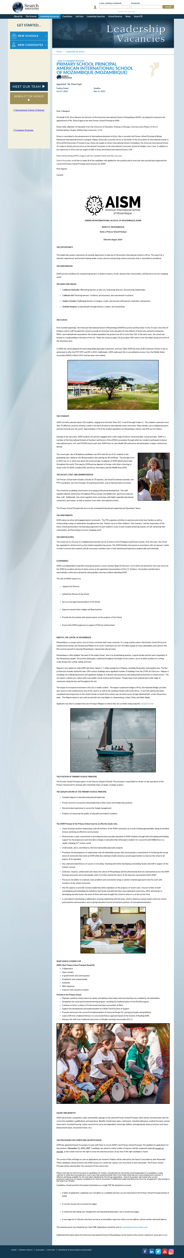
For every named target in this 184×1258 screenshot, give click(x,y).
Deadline (97, 88)
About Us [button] (18, 16)
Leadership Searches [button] (96, 16)
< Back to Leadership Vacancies (70, 61)
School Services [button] (115, 16)
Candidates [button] (67, 16)
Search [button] (138, 16)
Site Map (51, 1250)
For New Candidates (19, 42)
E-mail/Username (110, 3)
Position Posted (62, 88)
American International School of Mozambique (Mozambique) (94, 70)
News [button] (128, 16)
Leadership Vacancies (49, 16)
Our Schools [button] (31, 16)
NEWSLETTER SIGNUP (29, 98)
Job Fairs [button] (79, 16)
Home (14, 1250)
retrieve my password (126, 12)
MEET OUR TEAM (29, 86)
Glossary (40, 1250)
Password (135, 3)
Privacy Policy (26, 1250)
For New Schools (17, 33)
